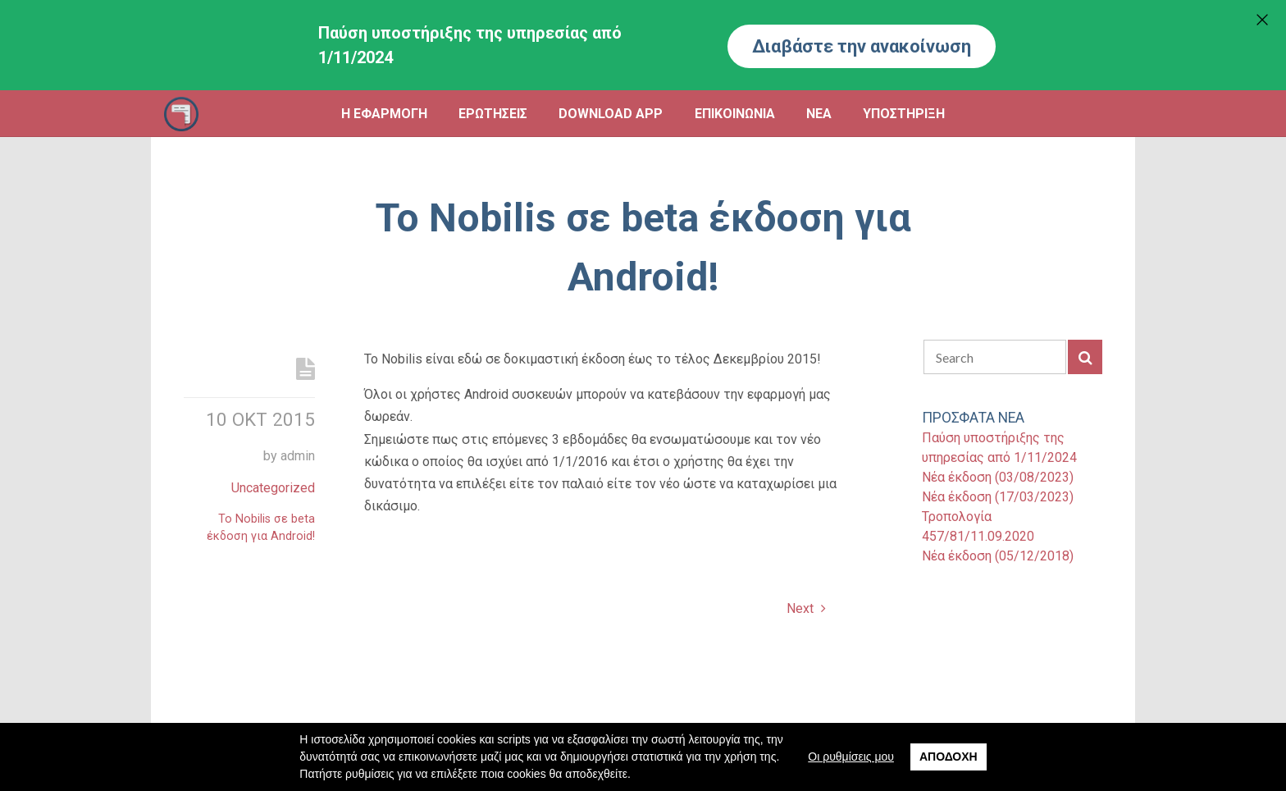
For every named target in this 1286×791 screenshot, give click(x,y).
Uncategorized (273, 488)
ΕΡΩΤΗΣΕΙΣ (492, 113)
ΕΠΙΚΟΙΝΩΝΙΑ (735, 113)
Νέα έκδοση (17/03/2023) (998, 497)
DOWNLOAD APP (611, 113)
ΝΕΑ (819, 113)
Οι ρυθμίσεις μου (851, 756)
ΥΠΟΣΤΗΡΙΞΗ (904, 113)
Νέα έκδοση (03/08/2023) (998, 477)
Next (806, 608)
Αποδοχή (948, 756)
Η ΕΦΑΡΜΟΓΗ (384, 113)
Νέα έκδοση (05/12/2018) (998, 556)
